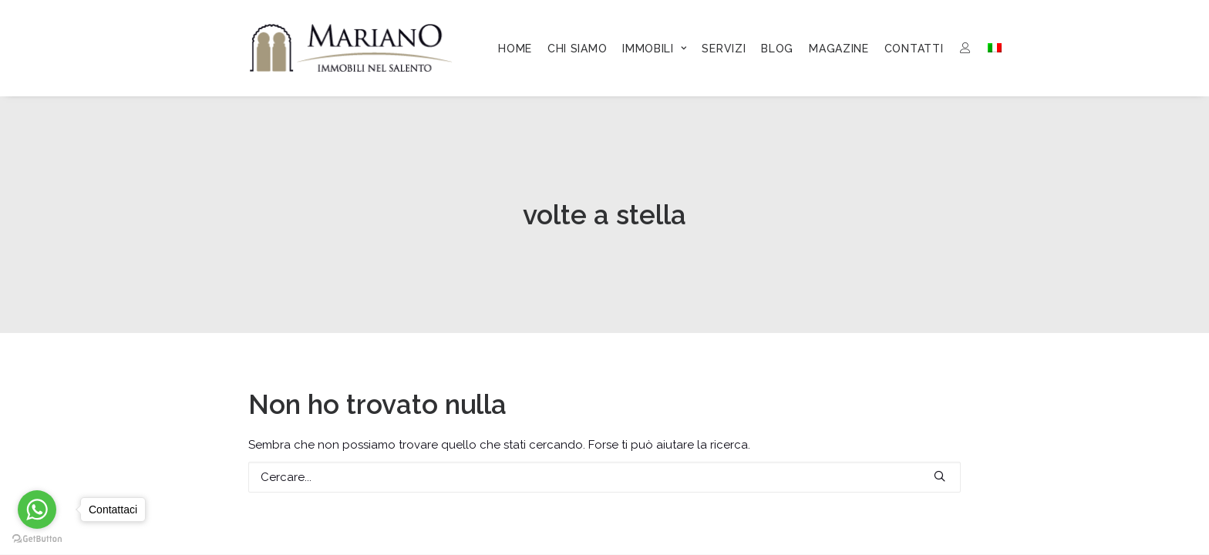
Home (515, 48)
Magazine (839, 48)
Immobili (654, 48)
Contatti (914, 48)
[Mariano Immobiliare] (351, 48)
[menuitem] (515, 48)
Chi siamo (577, 48)
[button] (939, 476)
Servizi (724, 48)
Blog (777, 48)
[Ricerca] (604, 477)
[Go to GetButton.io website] (37, 539)
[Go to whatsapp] (37, 509)
